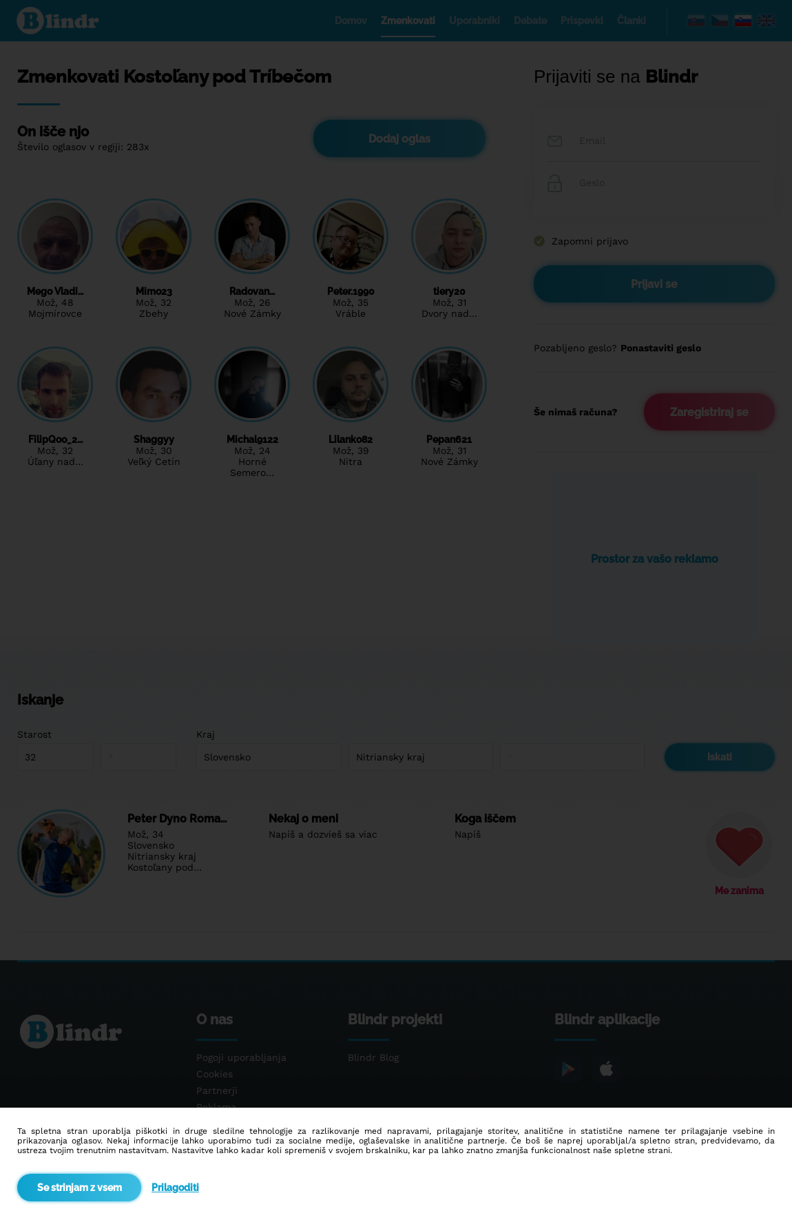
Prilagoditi (175, 1187)
